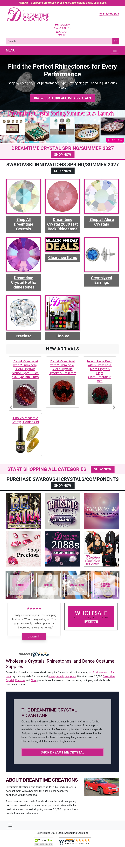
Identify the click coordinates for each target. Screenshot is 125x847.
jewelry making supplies (62, 676)
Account (62, 31)
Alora (33, 680)
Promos (61, 25)
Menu (10, 50)
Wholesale (61, 28)
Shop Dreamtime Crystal (62, 752)
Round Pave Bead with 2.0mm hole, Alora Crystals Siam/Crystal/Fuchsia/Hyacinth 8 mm (25, 369)
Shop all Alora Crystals (101, 222)
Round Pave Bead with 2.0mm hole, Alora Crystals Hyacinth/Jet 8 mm (62, 367)
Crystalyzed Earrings (101, 280)
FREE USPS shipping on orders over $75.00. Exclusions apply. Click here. (63, 2)
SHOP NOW (62, 155)
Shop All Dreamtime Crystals (23, 224)
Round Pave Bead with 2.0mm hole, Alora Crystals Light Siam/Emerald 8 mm (99, 371)
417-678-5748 (109, 14)
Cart (62, 35)
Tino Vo (62, 336)
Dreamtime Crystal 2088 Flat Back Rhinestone (62, 224)
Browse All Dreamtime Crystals (62, 98)
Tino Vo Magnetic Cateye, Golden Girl (25, 420)
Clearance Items (62, 257)
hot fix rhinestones (99, 672)
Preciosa (23, 336)
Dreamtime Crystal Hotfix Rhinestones (23, 283)
